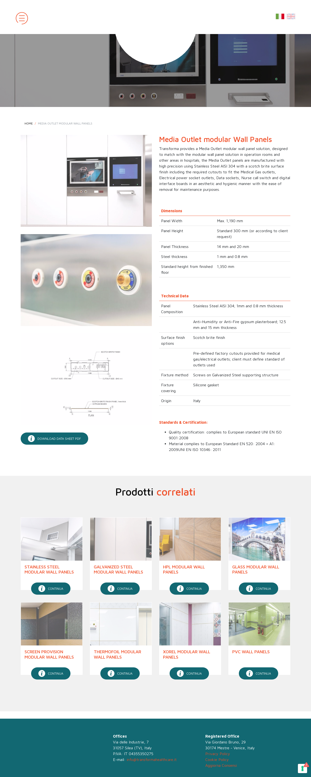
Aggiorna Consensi (221, 765)
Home (29, 123)
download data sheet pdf (54, 438)
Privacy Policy (217, 753)
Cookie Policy (217, 759)
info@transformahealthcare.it (152, 759)
